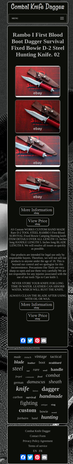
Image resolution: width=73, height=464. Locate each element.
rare (36, 369)
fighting (28, 403)
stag (53, 404)
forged (18, 376)
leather (31, 363)
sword (54, 412)
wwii (45, 370)
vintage (41, 356)
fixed (40, 376)
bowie (44, 411)
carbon (18, 397)
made (17, 357)
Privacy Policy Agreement (38, 440)
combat (53, 375)
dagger (50, 389)
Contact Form (37, 435)
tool (28, 371)
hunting (49, 417)
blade (19, 362)
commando (29, 377)
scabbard (55, 362)
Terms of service (37, 445)
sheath (55, 381)
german (18, 382)
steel (17, 368)
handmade (51, 396)
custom (27, 410)
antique (44, 405)
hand (35, 418)
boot (42, 362)
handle (57, 369)
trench (28, 357)
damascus (36, 381)
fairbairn (22, 418)
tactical (56, 356)
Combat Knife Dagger (37, 431)
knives (35, 391)
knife (22, 388)
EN (35, 450)
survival (31, 397)
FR (40, 450)
